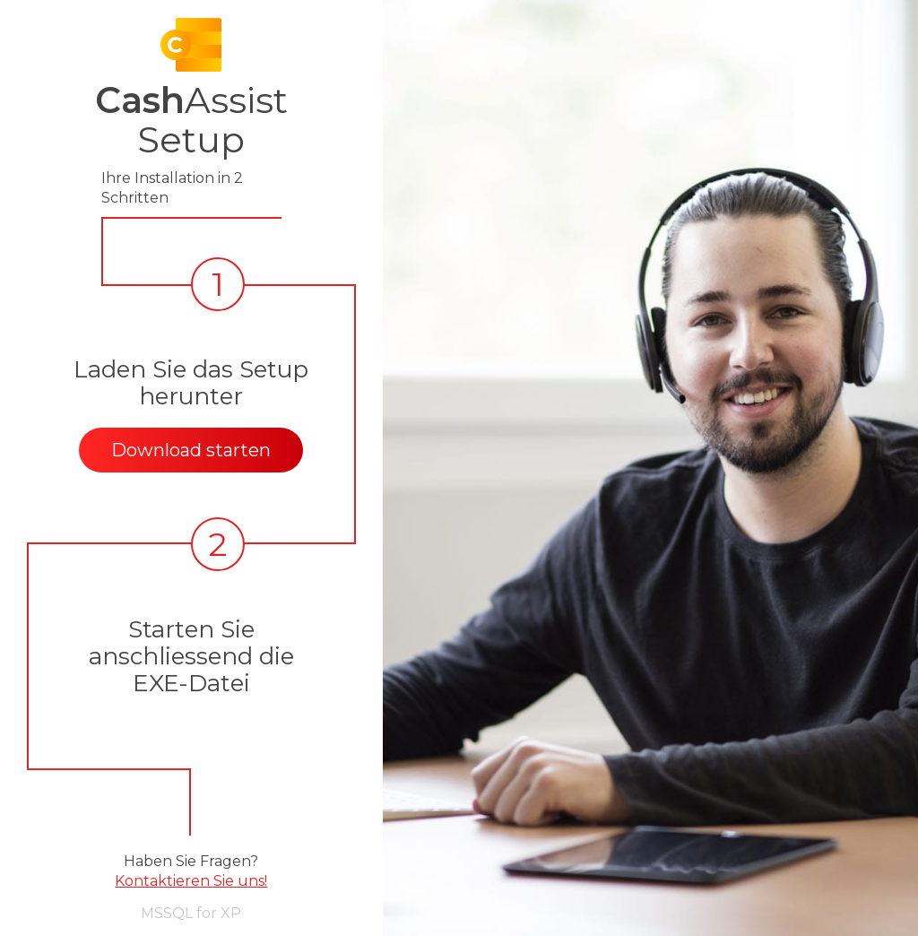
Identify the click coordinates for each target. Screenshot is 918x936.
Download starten (191, 450)
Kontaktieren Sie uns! (191, 880)
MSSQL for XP (191, 913)
